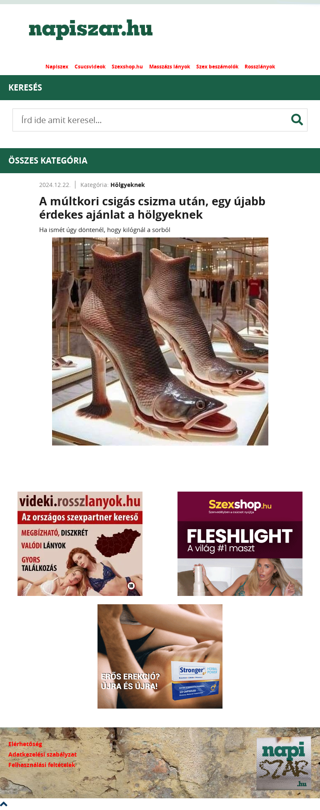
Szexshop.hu (127, 66)
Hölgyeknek (127, 185)
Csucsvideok (90, 66)
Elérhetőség (25, 744)
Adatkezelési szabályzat (42, 754)
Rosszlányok (260, 66)
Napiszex (56, 66)
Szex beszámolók (217, 66)
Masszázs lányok (169, 66)
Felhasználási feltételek (41, 765)
